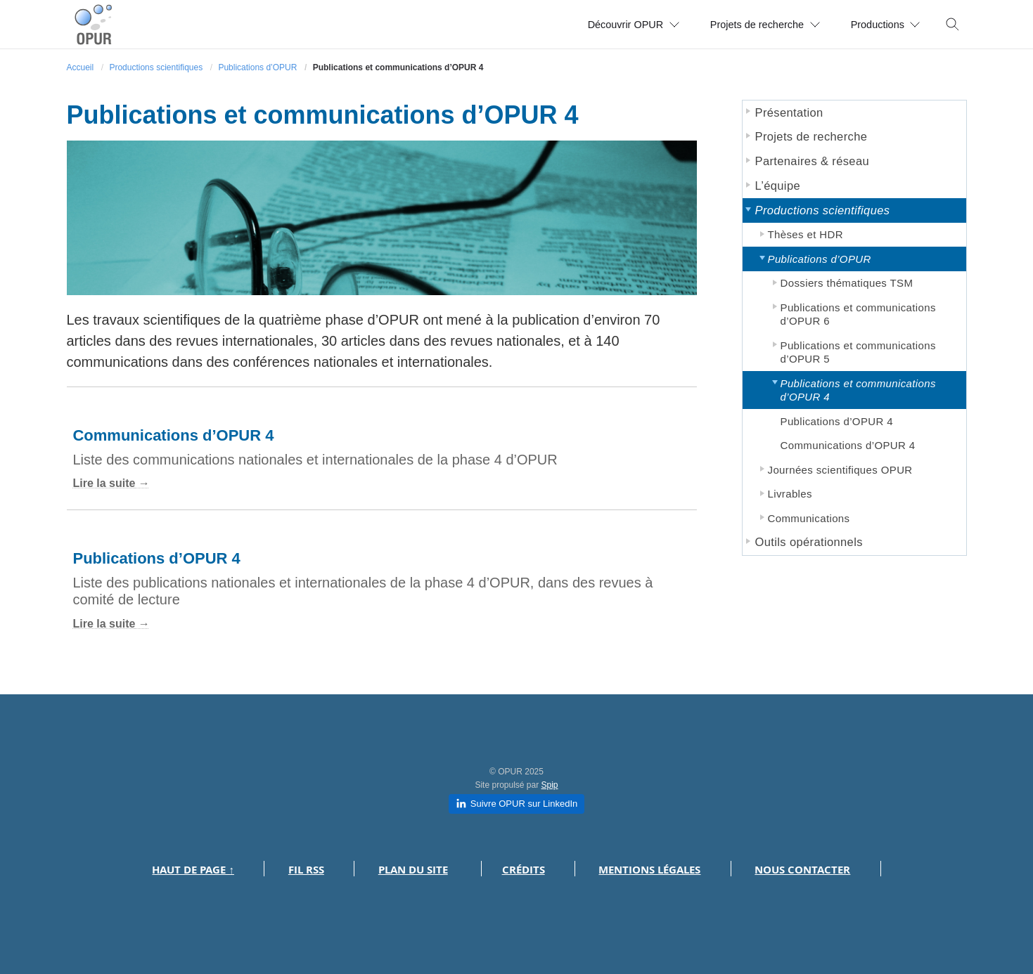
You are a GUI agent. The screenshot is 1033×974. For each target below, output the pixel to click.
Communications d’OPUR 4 (173, 435)
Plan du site (413, 869)
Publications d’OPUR (257, 67)
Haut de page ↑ (193, 869)
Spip (549, 785)
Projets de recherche (747, 24)
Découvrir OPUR (601, 24)
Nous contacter (802, 869)
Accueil (80, 67)
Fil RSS (306, 869)
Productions (880, 24)
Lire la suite (103, 483)
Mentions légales (649, 869)
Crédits (523, 869)
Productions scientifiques (156, 67)
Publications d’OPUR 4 (156, 558)
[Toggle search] (953, 25)
